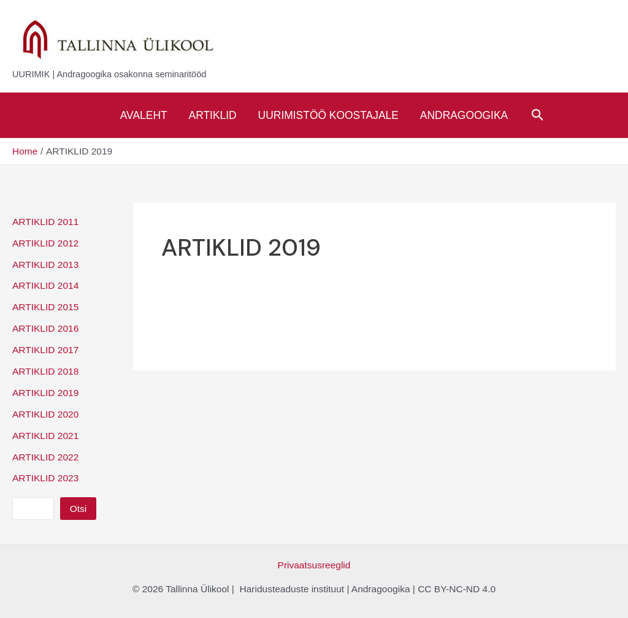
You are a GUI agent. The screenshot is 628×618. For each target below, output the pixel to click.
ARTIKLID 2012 (45, 243)
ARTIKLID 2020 (45, 414)
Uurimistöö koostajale (328, 115)
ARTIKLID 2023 (45, 478)
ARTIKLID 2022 (45, 457)
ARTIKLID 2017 (45, 350)
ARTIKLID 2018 (45, 371)
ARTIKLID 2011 (45, 221)
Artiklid (213, 115)
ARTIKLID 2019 (45, 392)
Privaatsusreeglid (314, 565)
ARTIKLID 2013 (45, 264)
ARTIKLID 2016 (45, 328)
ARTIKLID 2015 (45, 307)
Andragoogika (464, 115)
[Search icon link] (538, 115)
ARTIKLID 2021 (45, 435)
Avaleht (143, 115)
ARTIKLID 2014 (45, 285)
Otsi (78, 508)
